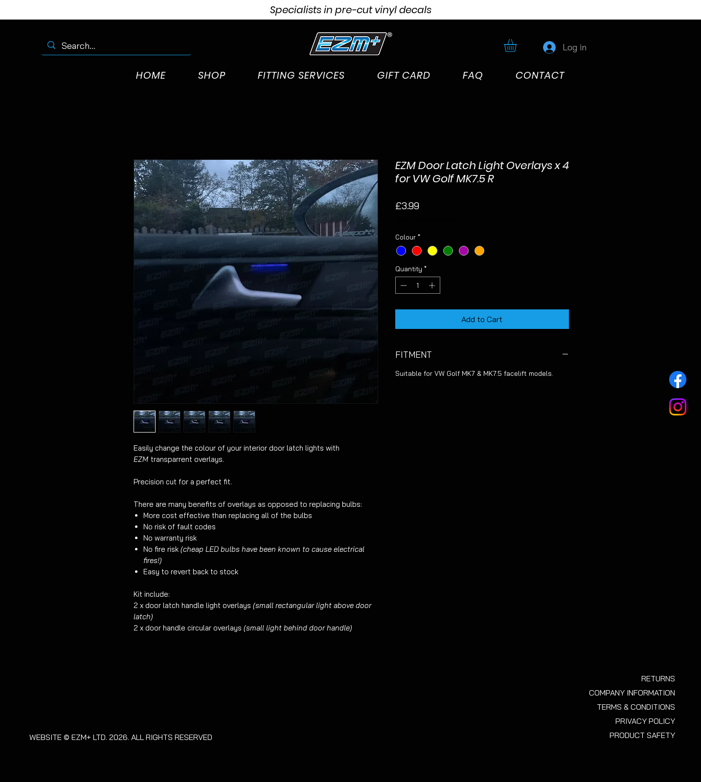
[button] (518, 45)
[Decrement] (402, 285)
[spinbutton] (417, 285)
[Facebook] (677, 379)
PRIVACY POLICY (645, 721)
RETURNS (658, 678)
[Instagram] (677, 406)
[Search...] (116, 46)
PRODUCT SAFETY (642, 735)
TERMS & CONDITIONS (636, 707)
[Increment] (433, 285)
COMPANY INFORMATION (632, 692)
